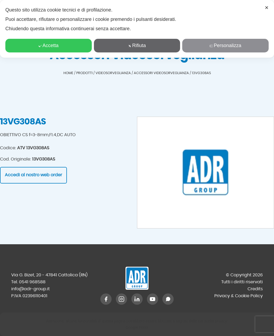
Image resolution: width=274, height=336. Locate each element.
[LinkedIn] (137, 299)
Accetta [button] (49, 45)
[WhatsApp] (168, 299)
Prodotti (84, 73)
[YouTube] (152, 299)
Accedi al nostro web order (33, 175)
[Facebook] (106, 299)
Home (68, 73)
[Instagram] (121, 299)
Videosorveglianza (113, 73)
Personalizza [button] (225, 45)
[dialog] (137, 29)
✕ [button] (267, 7)
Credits (255, 289)
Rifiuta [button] (137, 45)
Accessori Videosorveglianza (161, 73)
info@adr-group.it (30, 289)
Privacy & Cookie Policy (238, 296)
